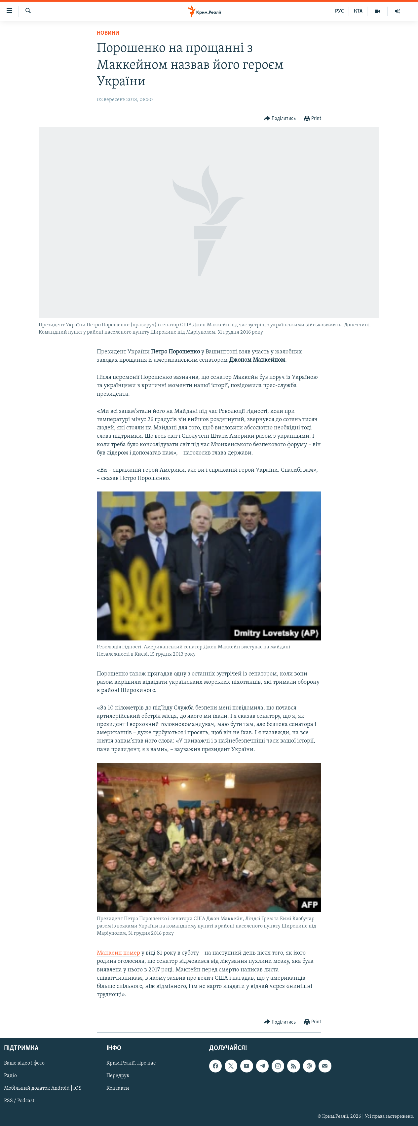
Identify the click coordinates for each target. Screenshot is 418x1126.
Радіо (10, 1075)
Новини (108, 33)
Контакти (117, 1088)
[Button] (280, 118)
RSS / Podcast (19, 1101)
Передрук (118, 1075)
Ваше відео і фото (24, 1063)
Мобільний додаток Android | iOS (43, 1088)
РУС (339, 11)
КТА (358, 11)
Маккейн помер (118, 953)
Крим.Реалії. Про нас (131, 1063)
